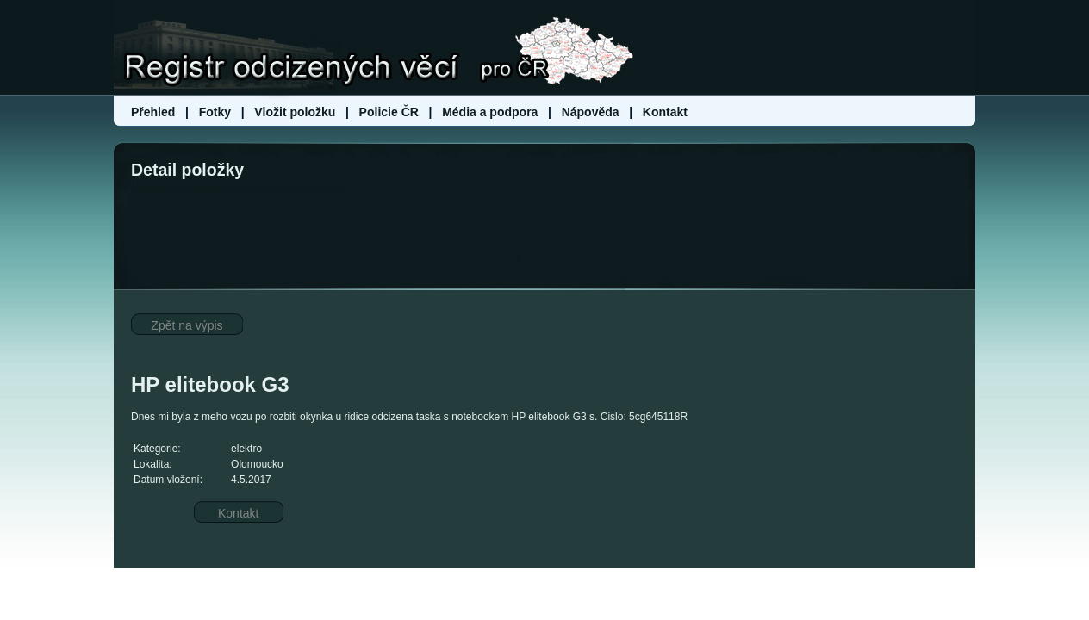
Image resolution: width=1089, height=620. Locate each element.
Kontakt (665, 112)
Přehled (154, 112)
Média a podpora (491, 112)
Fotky (215, 112)
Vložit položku (294, 112)
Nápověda (590, 112)
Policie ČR (389, 112)
